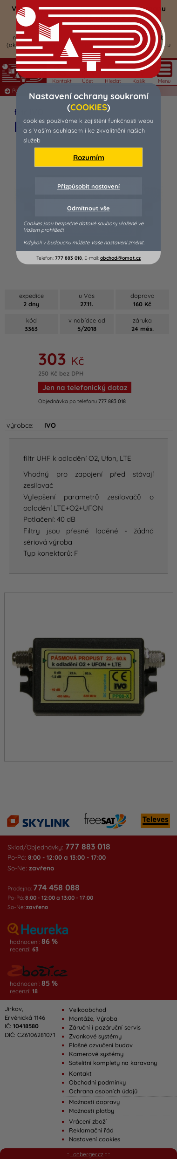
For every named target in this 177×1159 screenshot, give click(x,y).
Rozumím (88, 157)
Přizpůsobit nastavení (88, 186)
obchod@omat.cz (120, 258)
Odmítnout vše (88, 208)
